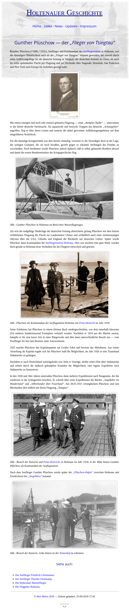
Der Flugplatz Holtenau (27, 586)
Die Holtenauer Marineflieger (30, 582)
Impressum (88, 26)
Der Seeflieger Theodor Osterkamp (33, 579)
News (59, 26)
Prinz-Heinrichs (51, 462)
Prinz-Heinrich (87, 323)
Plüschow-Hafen (83, 472)
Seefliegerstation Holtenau (59, 242)
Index (48, 26)
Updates (71, 26)
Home (37, 26)
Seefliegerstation (92, 51)
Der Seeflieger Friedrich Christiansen (34, 575)
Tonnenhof (64, 553)
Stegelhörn (35, 476)
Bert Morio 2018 (45, 596)
